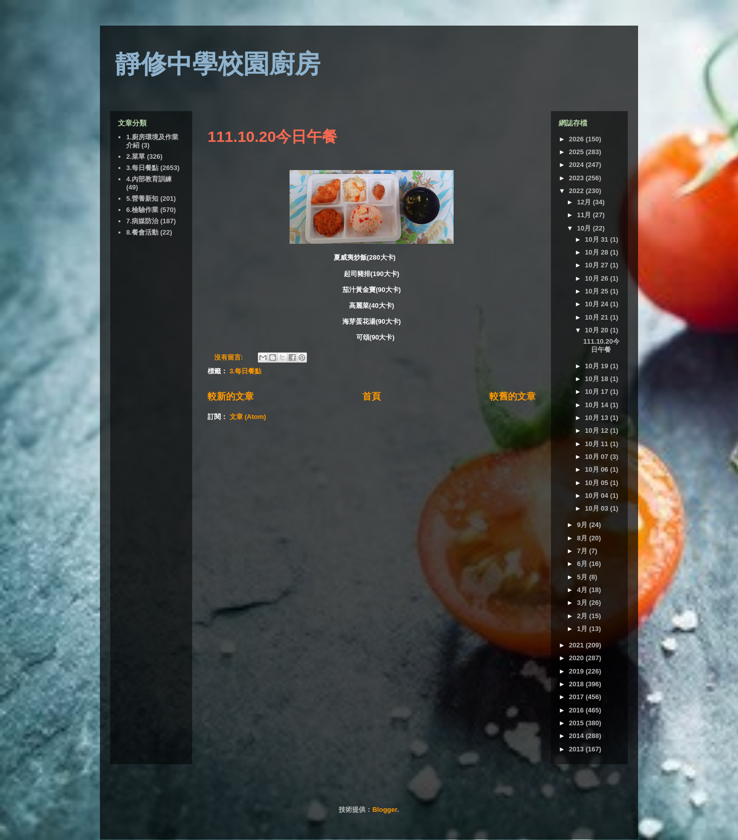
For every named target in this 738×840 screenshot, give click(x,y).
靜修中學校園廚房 (217, 64)
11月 (585, 215)
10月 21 (597, 317)
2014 (577, 736)
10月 (585, 228)
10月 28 (597, 252)
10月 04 (597, 495)
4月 (583, 590)
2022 (577, 191)
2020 (577, 658)
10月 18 (597, 379)
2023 (577, 178)
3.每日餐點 (246, 371)
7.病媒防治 (142, 221)
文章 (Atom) (248, 417)
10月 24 (597, 304)
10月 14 (597, 405)
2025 (577, 152)
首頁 (371, 396)
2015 (577, 723)
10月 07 (597, 456)
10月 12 (597, 430)
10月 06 (597, 469)
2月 (583, 616)
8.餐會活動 (142, 232)
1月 (583, 629)
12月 (585, 202)
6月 (583, 564)
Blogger (384, 809)
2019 (577, 671)
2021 (577, 645)
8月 (583, 538)
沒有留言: (229, 357)
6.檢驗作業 (142, 210)
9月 (583, 525)
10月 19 (597, 366)
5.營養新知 (142, 198)
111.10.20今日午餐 (272, 136)
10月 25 (597, 291)
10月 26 (597, 278)
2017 (577, 697)
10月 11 (597, 444)
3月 (583, 602)
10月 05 (597, 483)
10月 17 (597, 391)
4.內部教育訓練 (149, 179)
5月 (583, 577)
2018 (577, 684)
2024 (577, 165)
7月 (583, 551)
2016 (577, 710)
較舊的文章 (512, 396)
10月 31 (597, 239)
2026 (577, 139)
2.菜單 (135, 156)
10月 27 (597, 265)
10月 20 (597, 330)
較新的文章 (231, 396)
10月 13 (597, 418)
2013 (577, 749)
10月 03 (597, 508)
